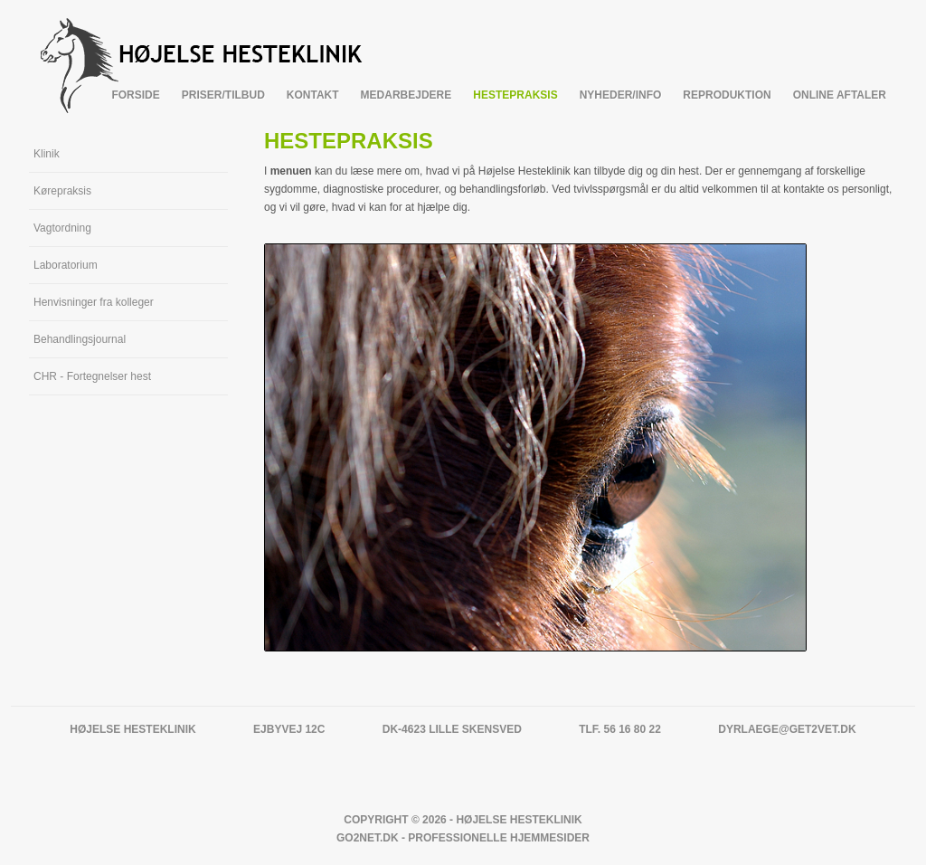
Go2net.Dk (367, 838)
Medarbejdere (406, 95)
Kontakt (313, 95)
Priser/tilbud (223, 95)
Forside (135, 95)
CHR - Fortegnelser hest (92, 376)
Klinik (46, 153)
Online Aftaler (839, 95)
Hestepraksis (515, 95)
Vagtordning (62, 228)
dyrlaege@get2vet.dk (786, 729)
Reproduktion (726, 95)
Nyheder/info (621, 95)
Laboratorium (65, 265)
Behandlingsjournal (79, 339)
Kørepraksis (62, 191)
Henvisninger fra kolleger (93, 302)
